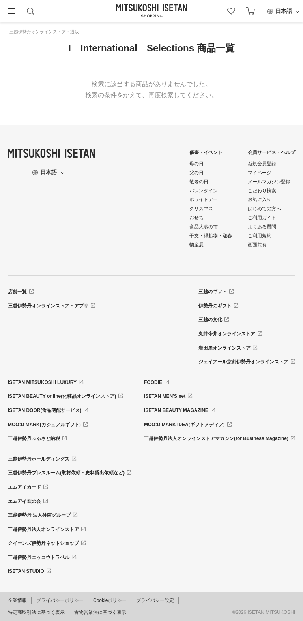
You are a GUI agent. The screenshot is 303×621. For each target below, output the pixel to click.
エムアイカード (24, 487)
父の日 (196, 172)
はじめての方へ (264, 208)
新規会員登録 (262, 163)
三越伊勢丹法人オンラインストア (43, 529)
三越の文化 (210, 319)
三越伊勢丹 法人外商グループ (39, 515)
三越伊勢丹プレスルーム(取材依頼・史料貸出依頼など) (66, 473)
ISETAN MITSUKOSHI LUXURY (42, 382)
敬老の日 (198, 181)
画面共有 (257, 244)
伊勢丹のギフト (215, 306)
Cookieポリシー (110, 600)
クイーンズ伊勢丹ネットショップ (43, 543)
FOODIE (153, 382)
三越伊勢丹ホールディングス (38, 459)
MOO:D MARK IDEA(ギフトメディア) (184, 424)
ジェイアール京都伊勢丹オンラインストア (243, 362)
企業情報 (17, 600)
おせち (196, 217)
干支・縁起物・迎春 (210, 236)
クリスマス (201, 208)
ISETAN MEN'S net (164, 396)
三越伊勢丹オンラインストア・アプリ (48, 306)
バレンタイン (203, 191)
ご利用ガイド (262, 217)
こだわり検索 (262, 191)
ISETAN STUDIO (26, 571)
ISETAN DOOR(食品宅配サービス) (44, 410)
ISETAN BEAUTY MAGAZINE (176, 410)
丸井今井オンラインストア (226, 334)
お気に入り (259, 199)
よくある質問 (262, 227)
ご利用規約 (259, 236)
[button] (11, 11)
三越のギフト (212, 291)
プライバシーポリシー (60, 600)
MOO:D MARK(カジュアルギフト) (44, 424)
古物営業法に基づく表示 (100, 612)
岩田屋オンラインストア (224, 348)
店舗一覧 (17, 291)
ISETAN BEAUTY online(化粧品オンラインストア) (62, 396)
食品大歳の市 (203, 227)
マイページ (259, 172)
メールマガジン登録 (269, 181)
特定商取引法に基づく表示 (36, 612)
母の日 (196, 163)
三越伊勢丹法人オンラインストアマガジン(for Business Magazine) (216, 438)
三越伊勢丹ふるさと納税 (34, 438)
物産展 (196, 244)
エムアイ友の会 (24, 501)
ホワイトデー (203, 199)
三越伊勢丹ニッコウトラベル (38, 557)
